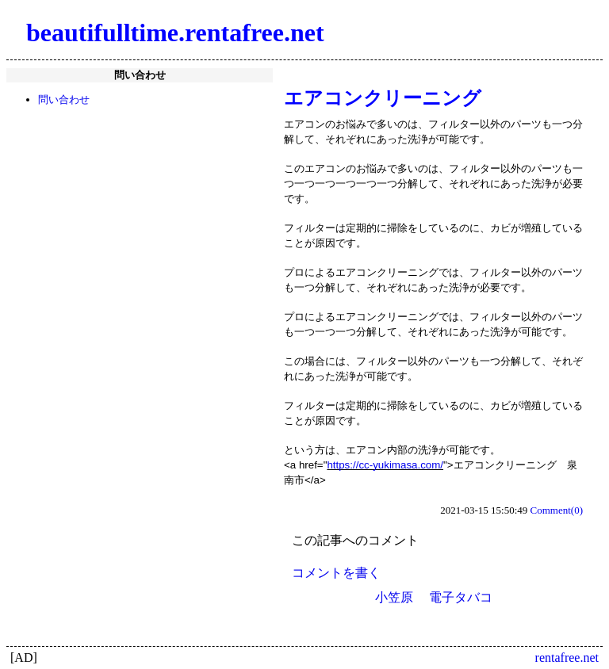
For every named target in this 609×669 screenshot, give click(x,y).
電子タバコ (460, 597)
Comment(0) (556, 510)
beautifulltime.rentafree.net (175, 32)
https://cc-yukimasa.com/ (385, 465)
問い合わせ (64, 99)
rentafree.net (567, 657)
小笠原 (394, 597)
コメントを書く (336, 572)
